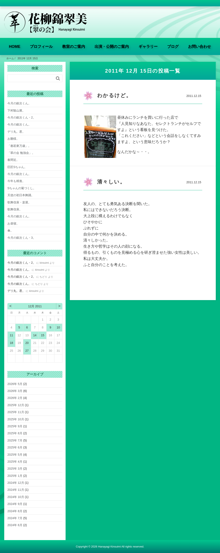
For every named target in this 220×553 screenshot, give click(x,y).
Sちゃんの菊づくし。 (21, 188)
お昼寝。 (13, 223)
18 (11, 343)
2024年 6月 (14, 525)
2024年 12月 (15, 482)
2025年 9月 (14, 426)
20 (27, 343)
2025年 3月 (14, 468)
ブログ (173, 46)
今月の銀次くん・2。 (21, 117)
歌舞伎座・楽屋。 (19, 202)
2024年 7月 (14, 518)
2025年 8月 (14, 433)
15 (42, 335)
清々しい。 (111, 182)
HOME (14, 46)
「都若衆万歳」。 (19, 146)
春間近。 (13, 159)
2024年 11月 (15, 489)
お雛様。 (13, 138)
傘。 (10, 230)
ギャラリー (148, 46)
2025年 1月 (14, 475)
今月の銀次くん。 (19, 103)
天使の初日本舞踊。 (20, 195)
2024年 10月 (15, 497)
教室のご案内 (73, 46)
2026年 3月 (14, 391)
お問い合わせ (199, 46)
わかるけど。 (114, 95)
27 (27, 350)
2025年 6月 (14, 447)
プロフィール (41, 46)
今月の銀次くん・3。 (21, 237)
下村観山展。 (16, 110)
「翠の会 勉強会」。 (21, 152)
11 (11, 335)
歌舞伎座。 (14, 209)
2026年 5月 (14, 384)
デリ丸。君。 (16, 131)
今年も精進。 (16, 181)
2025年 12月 (15, 405)
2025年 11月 (15, 412)
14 (35, 335)
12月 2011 (35, 306)
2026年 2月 (14, 398)
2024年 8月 (14, 511)
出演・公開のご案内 (112, 46)
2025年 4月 (14, 461)
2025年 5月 (14, 454)
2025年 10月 (15, 419)
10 (58, 327)
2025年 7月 (14, 440)
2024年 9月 (14, 504)
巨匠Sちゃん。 (17, 167)
